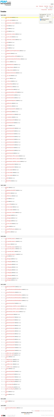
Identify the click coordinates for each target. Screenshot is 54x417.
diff (5, 18)
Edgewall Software (12, 416)
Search (51, 7)
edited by (10, 17)
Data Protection (51, 415)
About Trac (51, 6)
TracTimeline (37, 410)
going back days (44, 16)
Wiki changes (43, 20)
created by (12, 246)
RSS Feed (27, 413)
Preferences (41, 6)
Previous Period (44, 9)
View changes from (46, 14)
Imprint (46, 415)
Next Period (50, 9)
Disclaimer (43, 415)
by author (45, 17)
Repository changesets (44, 19)
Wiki (47, 7)
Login (37, 6)
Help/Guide (46, 6)
